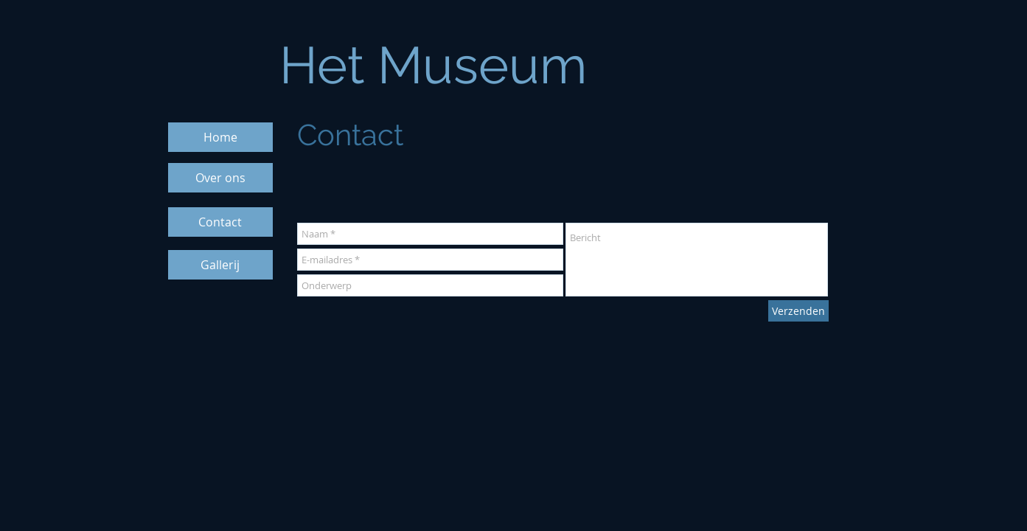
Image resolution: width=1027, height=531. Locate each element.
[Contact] (220, 222)
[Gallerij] (220, 265)
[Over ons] (220, 177)
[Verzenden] (798, 311)
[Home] (220, 137)
